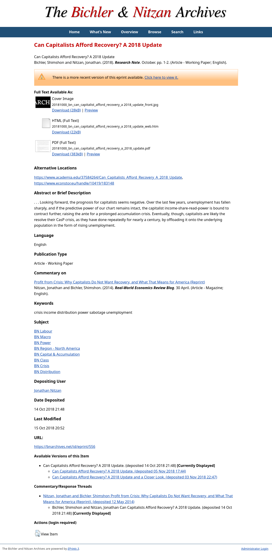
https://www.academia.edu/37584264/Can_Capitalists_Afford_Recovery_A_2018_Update (108, 177)
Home (74, 31)
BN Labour (43, 331)
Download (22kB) (66, 132)
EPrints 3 (73, 549)
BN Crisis (41, 365)
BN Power (42, 342)
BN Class (41, 360)
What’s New (100, 31)
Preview (91, 110)
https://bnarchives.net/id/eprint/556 (64, 446)
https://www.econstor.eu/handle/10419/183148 (74, 183)
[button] (37, 533)
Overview (129, 31)
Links (198, 31)
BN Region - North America (57, 348)
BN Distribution (47, 371)
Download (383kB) (67, 154)
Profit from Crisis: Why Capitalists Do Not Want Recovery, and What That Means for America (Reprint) (119, 282)
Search (177, 31)
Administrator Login (254, 549)
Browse (154, 31)
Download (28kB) (66, 110)
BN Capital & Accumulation (57, 354)
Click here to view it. (161, 77)
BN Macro (42, 336)
